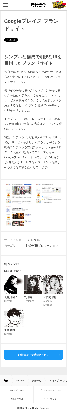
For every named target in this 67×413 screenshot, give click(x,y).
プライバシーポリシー (50, 390)
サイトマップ (50, 399)
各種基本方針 (16, 399)
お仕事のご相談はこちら (33, 354)
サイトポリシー (16, 390)
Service (20, 380)
